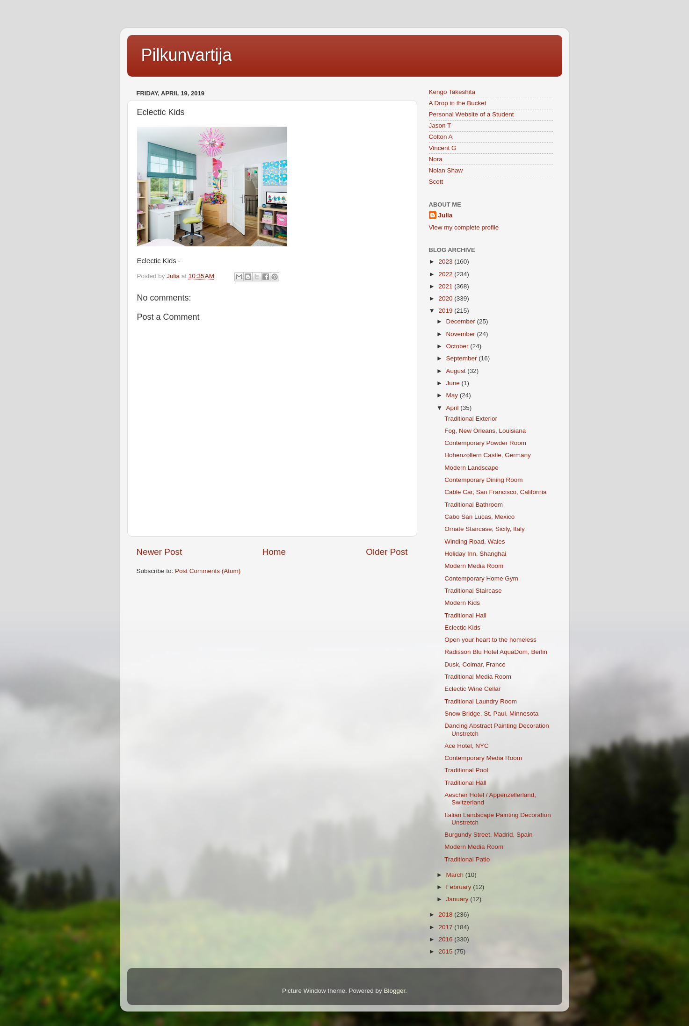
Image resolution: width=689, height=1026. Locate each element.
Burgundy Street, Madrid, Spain (488, 834)
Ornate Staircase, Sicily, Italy (484, 528)
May (453, 395)
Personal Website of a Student (471, 114)
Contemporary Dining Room (483, 479)
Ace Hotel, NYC (466, 745)
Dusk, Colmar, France (475, 664)
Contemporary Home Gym (481, 578)
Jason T (440, 125)
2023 (446, 261)
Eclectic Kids (462, 627)
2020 (446, 298)
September (462, 358)
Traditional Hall (465, 615)
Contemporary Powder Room (485, 442)
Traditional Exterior (470, 418)
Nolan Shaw (446, 170)
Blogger (395, 990)
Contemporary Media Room (483, 757)
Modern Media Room (473, 565)
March (455, 874)
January (458, 899)
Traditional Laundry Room (480, 701)
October (458, 346)
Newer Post (159, 552)
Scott (436, 181)
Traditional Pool (466, 770)
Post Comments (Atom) (207, 570)
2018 (446, 914)
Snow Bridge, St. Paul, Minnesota (491, 713)
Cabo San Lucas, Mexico (479, 516)
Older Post (386, 552)
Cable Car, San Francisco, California (495, 491)
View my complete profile (464, 227)
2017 (446, 927)
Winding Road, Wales (474, 541)
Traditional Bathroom (473, 504)
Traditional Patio (467, 859)
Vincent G (443, 147)
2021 (446, 286)
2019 (446, 310)
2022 (446, 274)
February (459, 886)
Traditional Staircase (473, 590)
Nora (435, 159)
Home (274, 552)
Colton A (441, 136)
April (453, 407)
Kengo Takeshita (452, 91)
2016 (446, 939)
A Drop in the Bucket (457, 103)
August (457, 370)
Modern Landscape (471, 467)
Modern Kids (462, 602)
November (461, 333)
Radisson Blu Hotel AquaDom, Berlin (495, 651)
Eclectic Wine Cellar (472, 688)
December (461, 321)
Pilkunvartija (186, 55)
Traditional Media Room (477, 676)
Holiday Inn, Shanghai (475, 553)
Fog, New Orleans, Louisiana (485, 430)
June (454, 383)
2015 (446, 951)
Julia (445, 215)
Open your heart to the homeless (490, 639)
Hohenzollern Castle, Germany (487, 455)
